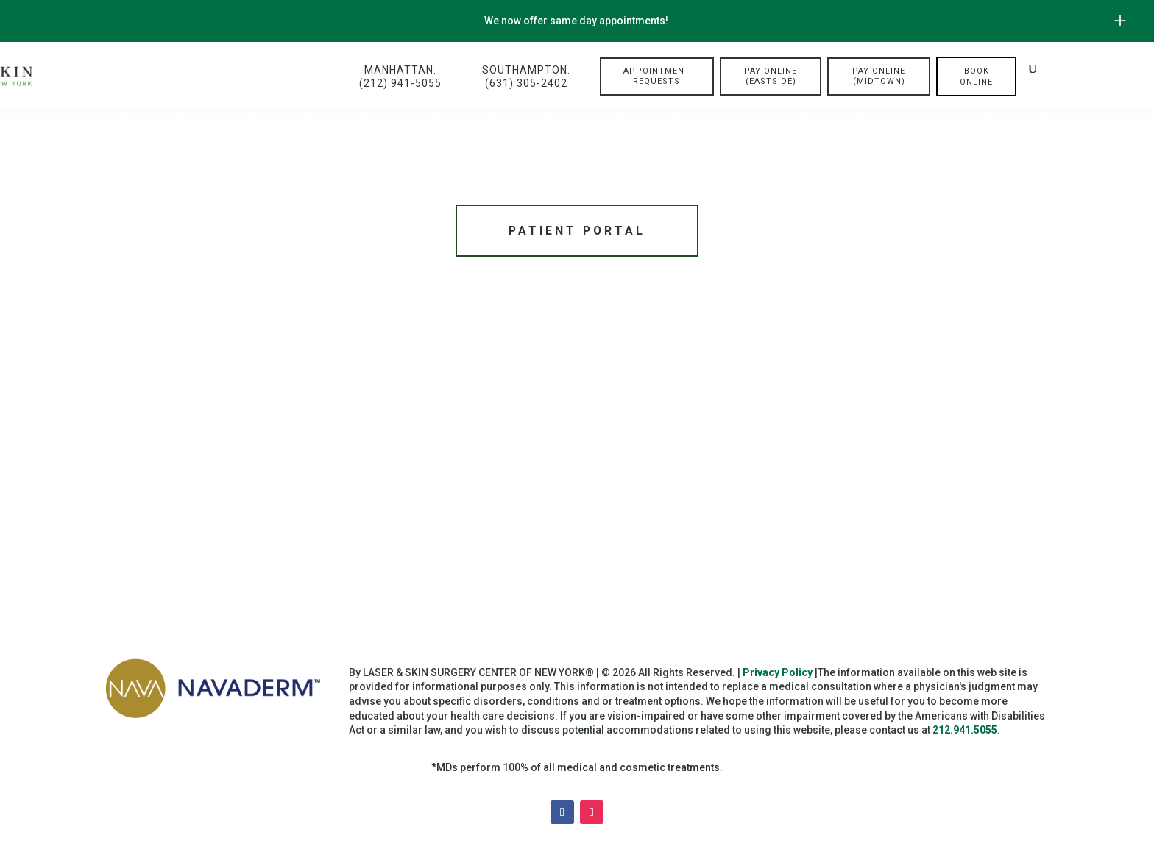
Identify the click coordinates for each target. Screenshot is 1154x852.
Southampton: (526, 77)
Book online (976, 76)
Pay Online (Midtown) (878, 76)
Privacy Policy (778, 675)
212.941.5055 (964, 733)
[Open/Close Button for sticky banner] (1120, 20)
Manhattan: (400, 77)
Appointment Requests (656, 76)
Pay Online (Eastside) (770, 76)
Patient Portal (577, 231)
